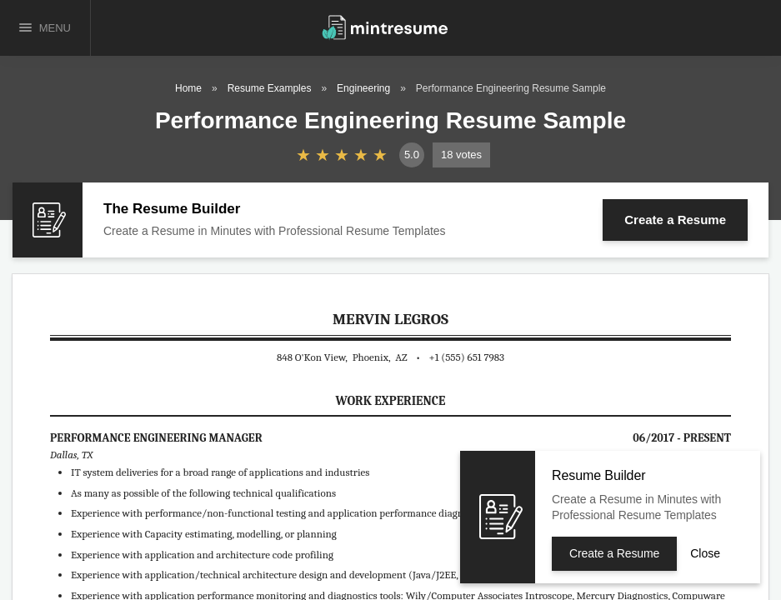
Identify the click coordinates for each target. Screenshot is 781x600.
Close (705, 553)
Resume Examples (270, 88)
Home (188, 88)
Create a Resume (675, 219)
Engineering (363, 88)
